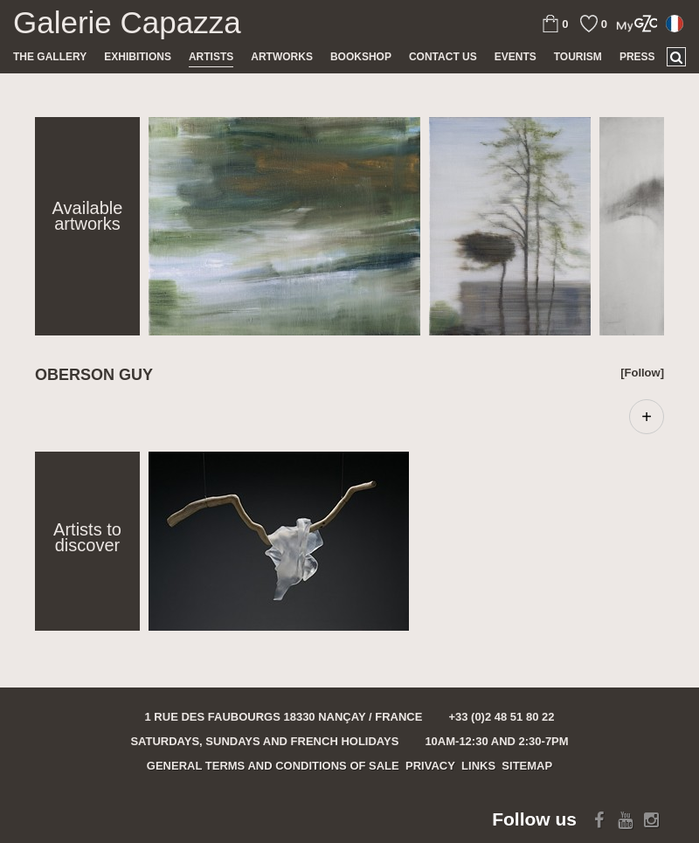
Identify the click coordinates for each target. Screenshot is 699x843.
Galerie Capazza (127, 23)
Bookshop (360, 57)
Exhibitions (137, 57)
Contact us (443, 57)
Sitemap (527, 765)
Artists (211, 57)
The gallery (50, 57)
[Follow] (642, 372)
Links (478, 765)
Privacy (430, 765)
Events (515, 57)
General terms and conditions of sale (273, 765)
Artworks (282, 57)
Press (637, 57)
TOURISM (578, 57)
